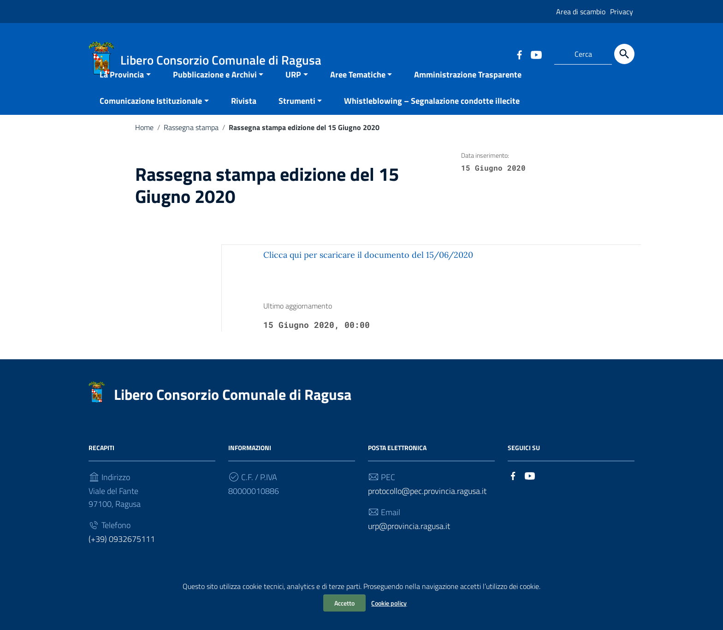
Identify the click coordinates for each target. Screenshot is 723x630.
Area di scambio (580, 11)
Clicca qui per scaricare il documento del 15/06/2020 (368, 271)
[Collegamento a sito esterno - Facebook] (519, 53)
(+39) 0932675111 (122, 555)
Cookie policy (389, 603)
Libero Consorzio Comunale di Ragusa (232, 411)
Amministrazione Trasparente (468, 91)
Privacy (621, 11)
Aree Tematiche (357, 91)
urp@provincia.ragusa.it (409, 542)
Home (144, 143)
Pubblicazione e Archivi (215, 91)
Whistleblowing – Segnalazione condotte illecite (432, 117)
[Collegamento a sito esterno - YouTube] (535, 53)
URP (293, 91)
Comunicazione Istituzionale (151, 117)
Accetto (344, 603)
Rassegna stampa (191, 143)
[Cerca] (624, 54)
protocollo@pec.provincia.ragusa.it (427, 507)
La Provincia (122, 91)
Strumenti (297, 117)
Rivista (243, 117)
